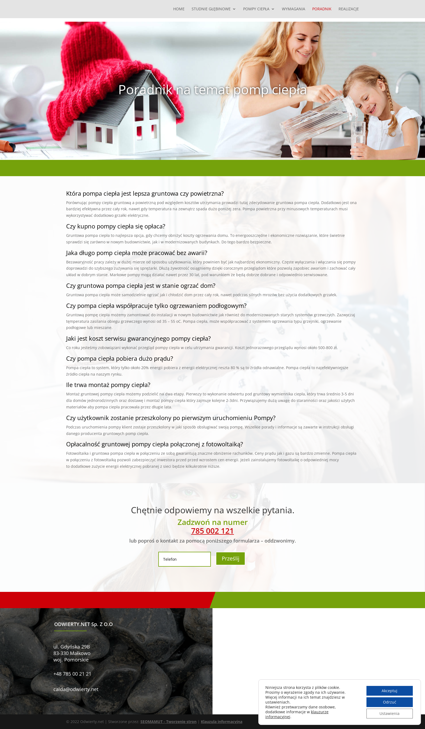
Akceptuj (389, 690)
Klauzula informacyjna (221, 721)
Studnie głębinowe (211, 9)
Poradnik (321, 9)
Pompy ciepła (256, 9)
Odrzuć (389, 702)
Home (179, 9)
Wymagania (293, 9)
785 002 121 (212, 530)
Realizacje (349, 9)
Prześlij (230, 558)
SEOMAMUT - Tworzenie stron (168, 721)
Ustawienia (389, 713)
